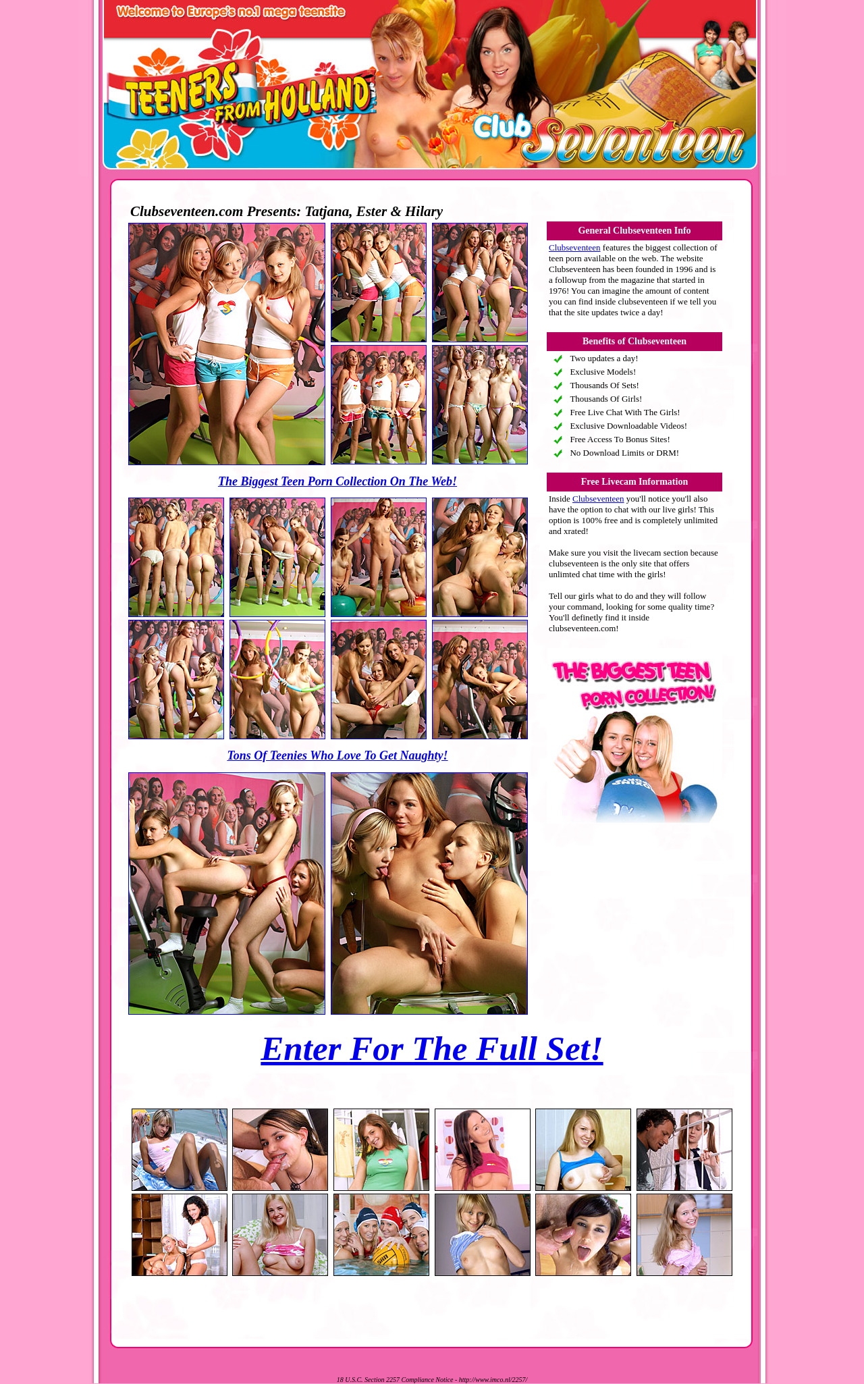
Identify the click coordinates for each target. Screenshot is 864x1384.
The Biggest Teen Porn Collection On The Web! (337, 481)
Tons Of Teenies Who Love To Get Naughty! (337, 755)
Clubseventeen (575, 247)
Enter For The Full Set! (432, 1048)
